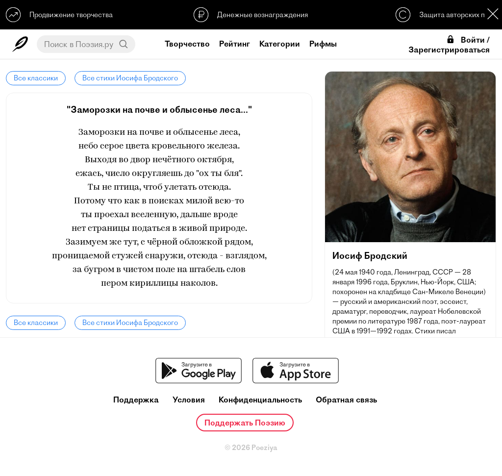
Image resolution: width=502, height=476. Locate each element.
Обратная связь (346, 400)
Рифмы (323, 44)
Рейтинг (234, 44)
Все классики (36, 78)
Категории (279, 44)
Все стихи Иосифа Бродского (130, 78)
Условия (189, 400)
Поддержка (136, 400)
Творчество (187, 44)
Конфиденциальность (260, 400)
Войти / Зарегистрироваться (449, 44)
